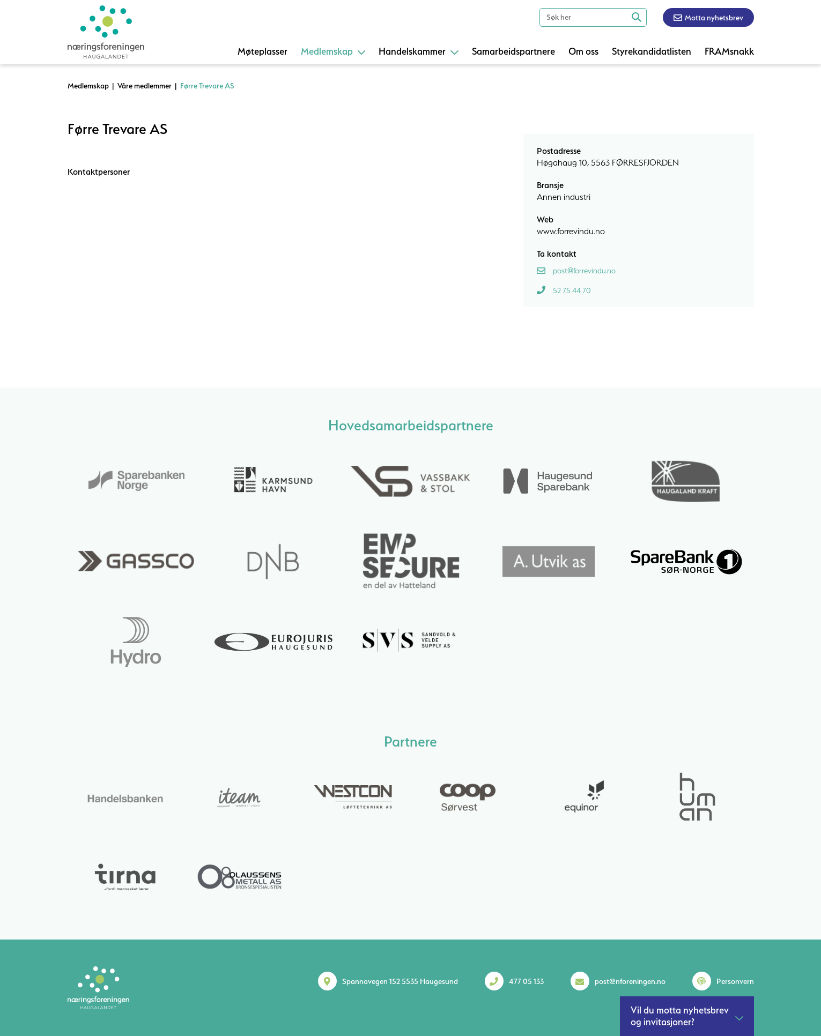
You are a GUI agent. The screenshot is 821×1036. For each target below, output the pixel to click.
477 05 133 (526, 981)
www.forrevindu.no (571, 231)
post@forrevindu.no (584, 270)
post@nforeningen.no (630, 981)
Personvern (735, 981)
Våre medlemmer (144, 86)
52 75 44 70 (572, 290)
